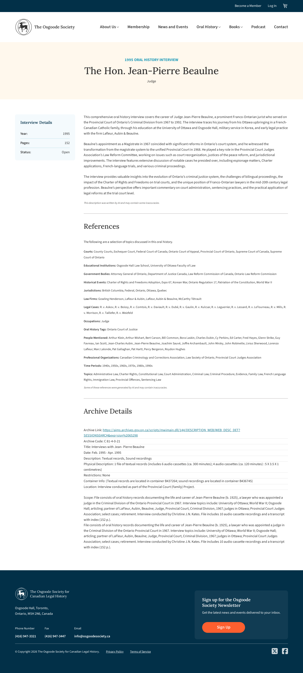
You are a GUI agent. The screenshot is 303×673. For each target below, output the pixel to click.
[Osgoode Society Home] (45, 27)
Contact (281, 27)
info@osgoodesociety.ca (92, 636)
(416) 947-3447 (55, 636)
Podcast (258, 27)
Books (234, 27)
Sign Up (223, 627)
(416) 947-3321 (25, 636)
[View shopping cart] (285, 5)
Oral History (207, 27)
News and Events (173, 27)
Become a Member (248, 5)
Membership (138, 27)
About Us (108, 27)
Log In (272, 5)
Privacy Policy (115, 652)
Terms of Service (140, 652)
